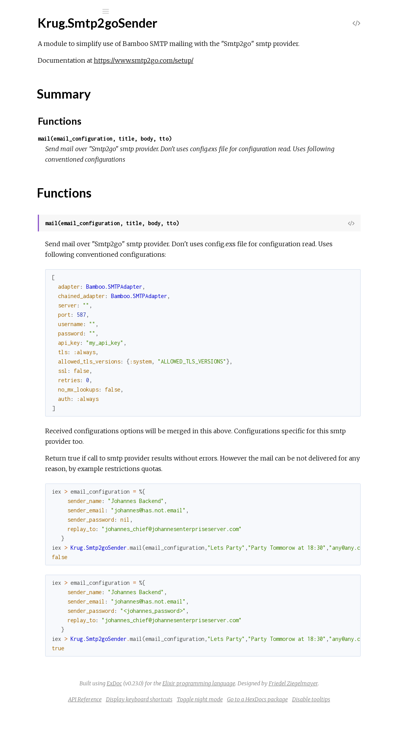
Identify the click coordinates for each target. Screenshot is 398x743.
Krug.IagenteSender (51, 314)
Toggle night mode (279, 720)
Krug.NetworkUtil (48, 409)
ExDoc (214, 693)
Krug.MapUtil (42, 377)
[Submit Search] (11, 11)
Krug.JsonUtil (42, 335)
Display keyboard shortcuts (218, 720)
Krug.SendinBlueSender (56, 493)
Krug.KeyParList (46, 345)
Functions (47, 544)
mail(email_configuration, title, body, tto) (207, 149)
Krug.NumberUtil (47, 419)
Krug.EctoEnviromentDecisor (64, 230)
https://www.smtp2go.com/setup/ (246, 71)
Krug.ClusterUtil (45, 177)
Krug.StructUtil (44, 589)
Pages (27, 60)
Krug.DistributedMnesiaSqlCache (69, 209)
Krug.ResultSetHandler (55, 440)
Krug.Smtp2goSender (53, 514)
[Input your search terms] (58, 11)
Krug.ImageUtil (44, 324)
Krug (31, 31)
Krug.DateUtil (42, 188)
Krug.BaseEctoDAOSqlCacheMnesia (74, 146)
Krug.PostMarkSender (54, 430)
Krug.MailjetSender (50, 356)
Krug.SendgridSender (52, 482)
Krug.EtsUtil (40, 261)
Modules (32, 71)
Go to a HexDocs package (336, 720)
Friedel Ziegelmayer (272, 704)
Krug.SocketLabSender (55, 557)
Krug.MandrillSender (51, 367)
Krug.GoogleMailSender (56, 282)
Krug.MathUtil (43, 388)
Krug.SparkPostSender (55, 568)
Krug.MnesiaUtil (45, 398)
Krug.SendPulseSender (55, 472)
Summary (42, 535)
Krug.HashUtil (42, 293)
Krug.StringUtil (43, 578)
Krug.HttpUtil (42, 303)
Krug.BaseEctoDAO (51, 135)
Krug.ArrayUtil (43, 114)
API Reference (164, 720)
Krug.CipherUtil (44, 167)
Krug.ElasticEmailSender (57, 240)
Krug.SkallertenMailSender (60, 503)
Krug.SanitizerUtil (47, 461)
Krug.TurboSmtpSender (55, 599)
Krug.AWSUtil (42, 104)
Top (34, 527)
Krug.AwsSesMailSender (57, 125)
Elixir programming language (298, 693)
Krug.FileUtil (40, 272)
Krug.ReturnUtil (44, 451)
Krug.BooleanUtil (46, 156)
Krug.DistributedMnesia (56, 198)
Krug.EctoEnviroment (53, 219)
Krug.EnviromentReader (56, 251)
